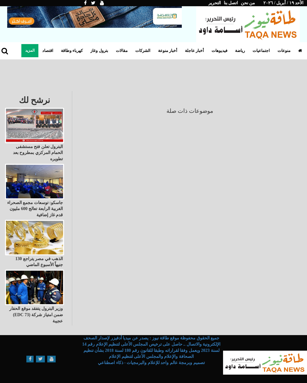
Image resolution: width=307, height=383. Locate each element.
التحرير (214, 2)
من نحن (248, 2)
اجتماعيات (261, 50)
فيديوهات (219, 50)
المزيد (30, 50)
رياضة (240, 50)
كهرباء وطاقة (72, 50)
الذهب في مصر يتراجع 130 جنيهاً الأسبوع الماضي (39, 261)
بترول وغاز (99, 50)
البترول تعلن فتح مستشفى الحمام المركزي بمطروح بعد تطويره (38, 152)
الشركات (142, 50)
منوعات (283, 50)
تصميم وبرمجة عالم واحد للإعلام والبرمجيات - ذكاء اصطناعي (151, 362)
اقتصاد (47, 50)
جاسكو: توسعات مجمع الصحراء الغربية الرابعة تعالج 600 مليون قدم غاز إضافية (35, 208)
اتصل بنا (231, 2)
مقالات (122, 50)
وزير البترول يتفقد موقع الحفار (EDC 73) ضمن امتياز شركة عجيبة (36, 314)
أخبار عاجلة (194, 50)
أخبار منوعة (167, 50)
